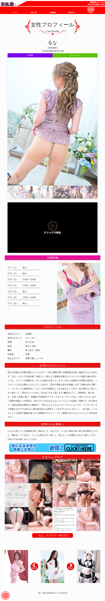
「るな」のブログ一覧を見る (52, 535)
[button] (34, 566)
